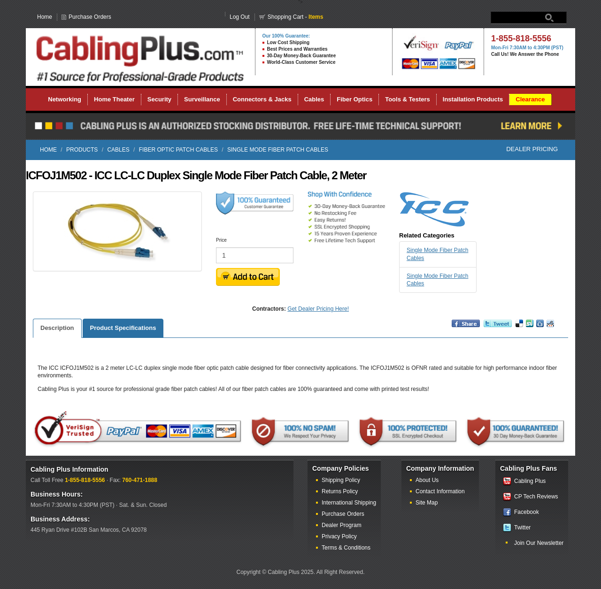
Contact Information (440, 491)
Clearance (530, 99)
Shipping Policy (341, 480)
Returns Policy (340, 491)
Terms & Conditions (346, 547)
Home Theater (114, 99)
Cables (314, 99)
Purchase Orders (90, 17)
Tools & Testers (407, 99)
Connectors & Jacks (262, 99)
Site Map (427, 502)
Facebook (526, 512)
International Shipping (349, 502)
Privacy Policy (339, 536)
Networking (64, 99)
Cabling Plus (530, 481)
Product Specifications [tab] (123, 327)
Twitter (522, 527)
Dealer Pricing (532, 149)
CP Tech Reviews (536, 496)
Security (159, 99)
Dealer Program (342, 525)
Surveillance (202, 99)
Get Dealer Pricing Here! (318, 309)
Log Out (240, 17)
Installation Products (473, 99)
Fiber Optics (354, 99)
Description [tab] (57, 327)
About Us (427, 480)
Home (44, 17)
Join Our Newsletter (538, 543)
